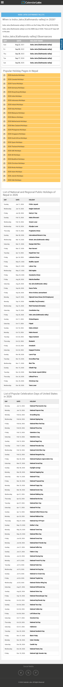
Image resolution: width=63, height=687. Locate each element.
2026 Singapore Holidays (16, 134)
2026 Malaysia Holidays (16, 113)
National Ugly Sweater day (38, 653)
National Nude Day (36, 565)
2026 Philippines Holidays (17, 130)
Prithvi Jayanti (33, 204)
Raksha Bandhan (34, 279)
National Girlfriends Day (37, 587)
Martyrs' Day (33, 213)
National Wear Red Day (37, 423)
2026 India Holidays (15, 96)
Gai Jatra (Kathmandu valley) (38, 284)
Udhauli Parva (33, 376)
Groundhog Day (35, 415)
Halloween (33, 627)
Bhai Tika (32, 363)
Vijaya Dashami (34, 337)
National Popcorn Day (37, 410)
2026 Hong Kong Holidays (17, 92)
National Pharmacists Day (38, 406)
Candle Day (33, 644)
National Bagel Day (36, 441)
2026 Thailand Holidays (16, 146)
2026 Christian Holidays (16, 163)
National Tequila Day (36, 578)
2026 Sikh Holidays (14, 180)
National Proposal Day (37, 481)
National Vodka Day (36, 609)
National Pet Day (35, 507)
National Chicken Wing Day (38, 582)
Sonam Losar (33, 222)
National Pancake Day (37, 446)
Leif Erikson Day (35, 613)
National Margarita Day (37, 454)
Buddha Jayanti (34, 262)
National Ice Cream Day (37, 574)
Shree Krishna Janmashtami (38, 292)
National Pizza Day (36, 428)
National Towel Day (36, 529)
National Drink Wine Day (37, 450)
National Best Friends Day (38, 543)
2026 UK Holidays (14, 155)
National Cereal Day (36, 463)
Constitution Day (34, 310)
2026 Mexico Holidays (15, 117)
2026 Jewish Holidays (15, 176)
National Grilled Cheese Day (38, 512)
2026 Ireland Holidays (15, 104)
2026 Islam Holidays (15, 172)
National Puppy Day (36, 485)
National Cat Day (35, 622)
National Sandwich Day (37, 631)
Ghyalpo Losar (33, 226)
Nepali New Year (34, 253)
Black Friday (34, 635)
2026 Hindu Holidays (15, 167)
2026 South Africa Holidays (17, 138)
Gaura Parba (33, 288)
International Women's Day (37, 235)
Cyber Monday (34, 640)
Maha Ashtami (33, 328)
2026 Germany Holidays (16, 88)
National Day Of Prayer (37, 521)
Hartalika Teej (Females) (36, 301)
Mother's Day (34, 525)
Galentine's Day (35, 432)
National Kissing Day (36, 556)
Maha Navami (33, 332)
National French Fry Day (37, 560)
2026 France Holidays (15, 83)
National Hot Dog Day (36, 569)
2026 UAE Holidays (14, 151)
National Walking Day (36, 494)
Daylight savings (35, 468)
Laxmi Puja (32, 354)
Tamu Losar (32, 385)
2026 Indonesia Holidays (16, 100)
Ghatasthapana (34, 319)
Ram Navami (33, 248)
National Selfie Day (36, 547)
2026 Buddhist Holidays (16, 159)
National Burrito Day (36, 499)
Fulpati (31, 323)
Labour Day (32, 266)
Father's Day (34, 552)
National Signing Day (36, 419)
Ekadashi (32, 341)
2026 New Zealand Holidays (17, 125)
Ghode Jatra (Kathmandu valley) (39, 239)
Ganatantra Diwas (34, 275)
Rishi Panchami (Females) (37, 306)
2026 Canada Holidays (16, 79)
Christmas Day (33, 381)
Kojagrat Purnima (34, 350)
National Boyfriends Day (37, 600)
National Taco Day (35, 605)
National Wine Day (35, 534)
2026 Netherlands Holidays (17, 121)
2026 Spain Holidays (15, 142)
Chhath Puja (32, 368)
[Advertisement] (31, 8)
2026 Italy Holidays (14, 109)
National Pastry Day (36, 649)
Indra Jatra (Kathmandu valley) (41, 45)
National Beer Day (35, 503)
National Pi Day (35, 476)
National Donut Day (36, 538)
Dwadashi (32, 345)
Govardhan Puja (34, 359)
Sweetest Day (34, 618)
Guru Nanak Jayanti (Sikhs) (37, 372)
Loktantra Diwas (34, 257)
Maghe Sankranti (34, 209)
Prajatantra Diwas (34, 231)
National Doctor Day (36, 490)
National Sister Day (36, 591)
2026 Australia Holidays (16, 75)
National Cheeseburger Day (38, 596)
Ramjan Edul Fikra (34, 244)
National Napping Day (37, 472)
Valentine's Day (35, 437)
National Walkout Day (36, 516)
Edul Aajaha (32, 270)
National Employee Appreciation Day (41, 459)
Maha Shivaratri (34, 217)
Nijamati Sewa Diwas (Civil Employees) (41, 297)
